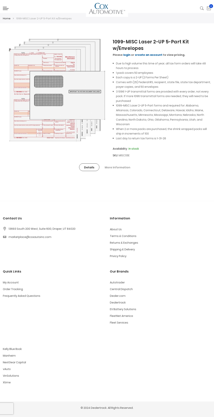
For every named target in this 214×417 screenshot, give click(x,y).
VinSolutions (11, 376)
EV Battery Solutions (123, 309)
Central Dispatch (121, 289)
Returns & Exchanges (124, 243)
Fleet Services (119, 323)
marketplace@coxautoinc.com (30, 237)
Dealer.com (118, 296)
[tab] (89, 167)
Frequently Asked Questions (21, 296)
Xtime (7, 382)
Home (7, 18)
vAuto (7, 369)
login (127, 55)
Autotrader (117, 282)
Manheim (9, 356)
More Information (117, 167)
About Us (116, 229)
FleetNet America (121, 316)
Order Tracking (13, 289)
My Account (11, 282)
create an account (148, 55)
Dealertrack (118, 302)
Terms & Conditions (123, 236)
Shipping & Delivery (122, 249)
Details (89, 167)
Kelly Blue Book (12, 349)
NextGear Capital (14, 362)
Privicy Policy (118, 256)
